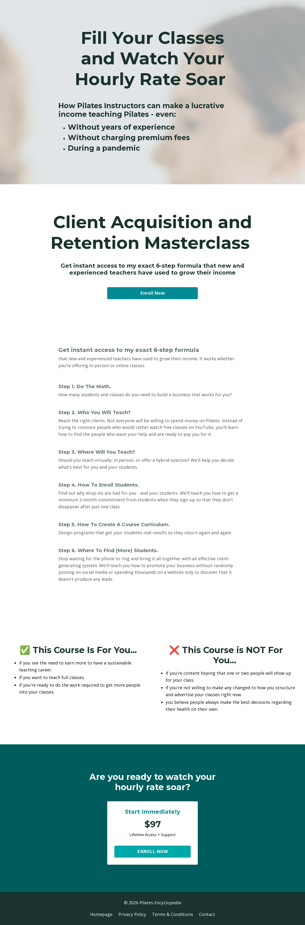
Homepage (101, 914)
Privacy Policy (132, 914)
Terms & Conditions (172, 914)
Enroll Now (152, 293)
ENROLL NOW (152, 851)
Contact (207, 914)
